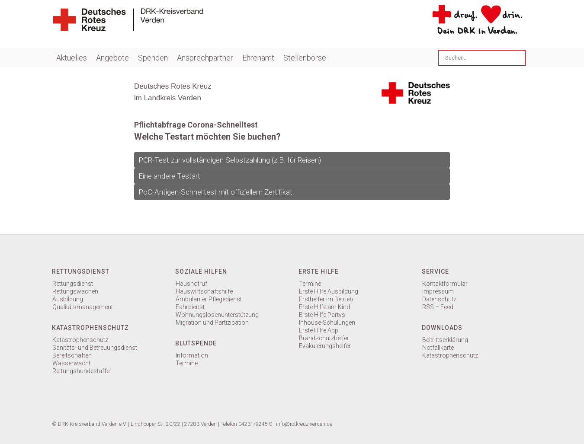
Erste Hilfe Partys (322, 314)
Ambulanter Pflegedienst (209, 299)
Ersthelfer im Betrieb (326, 299)
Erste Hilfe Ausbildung (328, 291)
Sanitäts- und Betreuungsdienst (94, 347)
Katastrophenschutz (80, 339)
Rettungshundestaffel (81, 370)
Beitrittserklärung (445, 339)
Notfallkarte (438, 347)
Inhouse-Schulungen (327, 322)
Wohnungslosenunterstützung (217, 314)
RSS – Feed (437, 306)
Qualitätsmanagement (82, 306)
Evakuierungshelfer (325, 345)
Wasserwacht (71, 363)
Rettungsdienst (72, 283)
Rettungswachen (75, 291)
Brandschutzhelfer (324, 338)
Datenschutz (439, 299)
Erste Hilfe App (318, 330)
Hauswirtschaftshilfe (204, 291)
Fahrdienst (190, 306)
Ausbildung (67, 299)
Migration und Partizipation (212, 322)
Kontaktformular (445, 283)
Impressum (438, 291)
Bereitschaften (72, 355)
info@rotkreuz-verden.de (304, 424)
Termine (187, 363)
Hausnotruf (191, 283)
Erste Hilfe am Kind (324, 306)
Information (192, 355)
